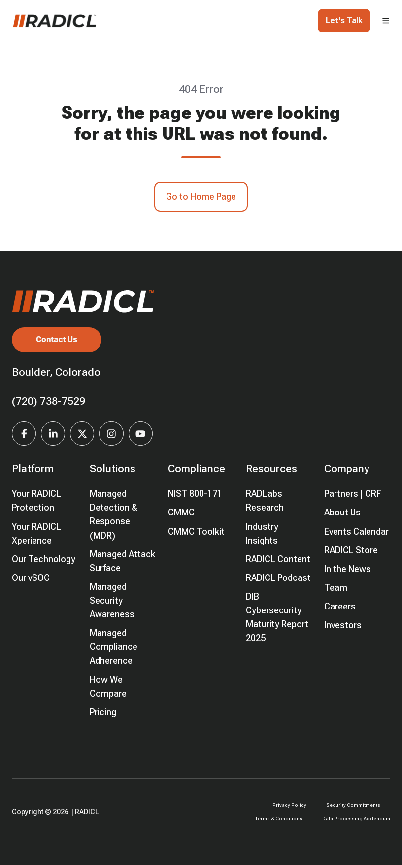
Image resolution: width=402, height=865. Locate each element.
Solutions (112, 468)
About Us (342, 512)
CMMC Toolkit (196, 531)
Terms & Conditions (278, 818)
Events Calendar (356, 531)
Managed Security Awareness (112, 600)
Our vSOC (31, 578)
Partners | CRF (352, 493)
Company (346, 468)
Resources (271, 468)
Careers (340, 606)
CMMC (181, 512)
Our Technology (43, 559)
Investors (343, 625)
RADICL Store (351, 550)
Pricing (103, 712)
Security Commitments (353, 805)
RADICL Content (278, 559)
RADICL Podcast (278, 578)
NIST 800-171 (195, 493)
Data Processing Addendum (356, 818)
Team (335, 587)
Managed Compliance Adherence (113, 647)
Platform (33, 468)
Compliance (196, 468)
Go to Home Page (201, 197)
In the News (347, 569)
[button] (385, 20)
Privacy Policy (289, 805)
